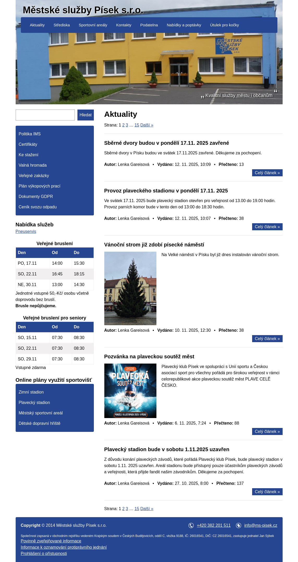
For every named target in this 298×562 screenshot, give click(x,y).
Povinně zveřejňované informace (51, 541)
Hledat (86, 115)
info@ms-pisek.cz (260, 525)
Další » (146, 125)
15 (137, 125)
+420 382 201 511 (213, 525)
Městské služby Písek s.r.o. (83, 10)
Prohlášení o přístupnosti (44, 553)
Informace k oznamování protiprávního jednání (64, 547)
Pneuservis (26, 231)
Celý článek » (267, 173)
